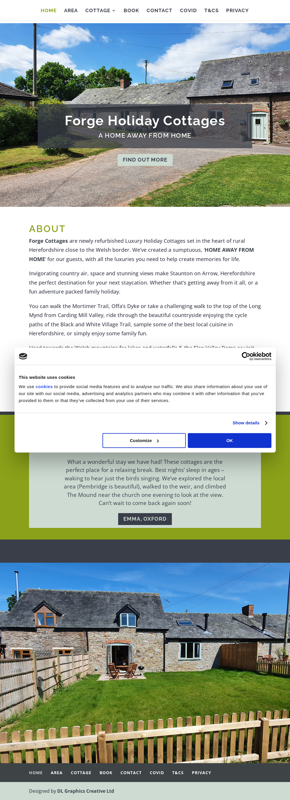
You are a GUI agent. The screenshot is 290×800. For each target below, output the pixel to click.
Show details (246, 422)
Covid (188, 10)
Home (49, 10)
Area (71, 10)
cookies (44, 386)
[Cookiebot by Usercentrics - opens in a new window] (246, 356)
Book (131, 10)
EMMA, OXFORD (145, 519)
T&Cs (211, 10)
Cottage (97, 10)
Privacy (237, 10)
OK (229, 440)
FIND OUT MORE (145, 160)
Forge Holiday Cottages (145, 120)
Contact (159, 10)
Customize (144, 440)
